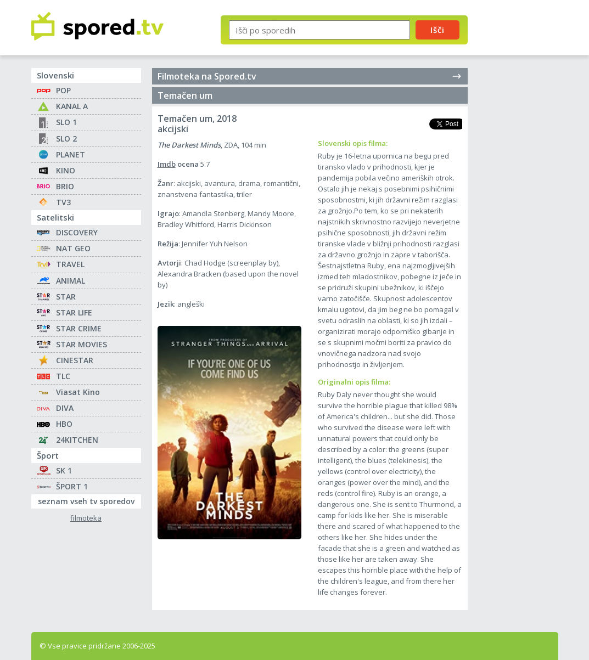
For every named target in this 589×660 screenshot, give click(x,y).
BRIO (65, 186)
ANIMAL (70, 280)
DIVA (65, 408)
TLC (63, 376)
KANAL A (72, 106)
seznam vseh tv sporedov (89, 500)
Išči (437, 29)
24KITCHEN (77, 440)
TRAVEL (70, 264)
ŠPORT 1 (72, 486)
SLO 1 (66, 122)
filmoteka (86, 518)
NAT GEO (73, 248)
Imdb (167, 164)
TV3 (63, 202)
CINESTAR (74, 360)
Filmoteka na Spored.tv (310, 76)
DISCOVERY (77, 232)
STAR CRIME (79, 328)
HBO (64, 424)
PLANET (70, 154)
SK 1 (64, 470)
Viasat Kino (78, 392)
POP (63, 90)
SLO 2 (66, 138)
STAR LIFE (74, 312)
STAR (66, 296)
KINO (65, 170)
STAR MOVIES (81, 344)
